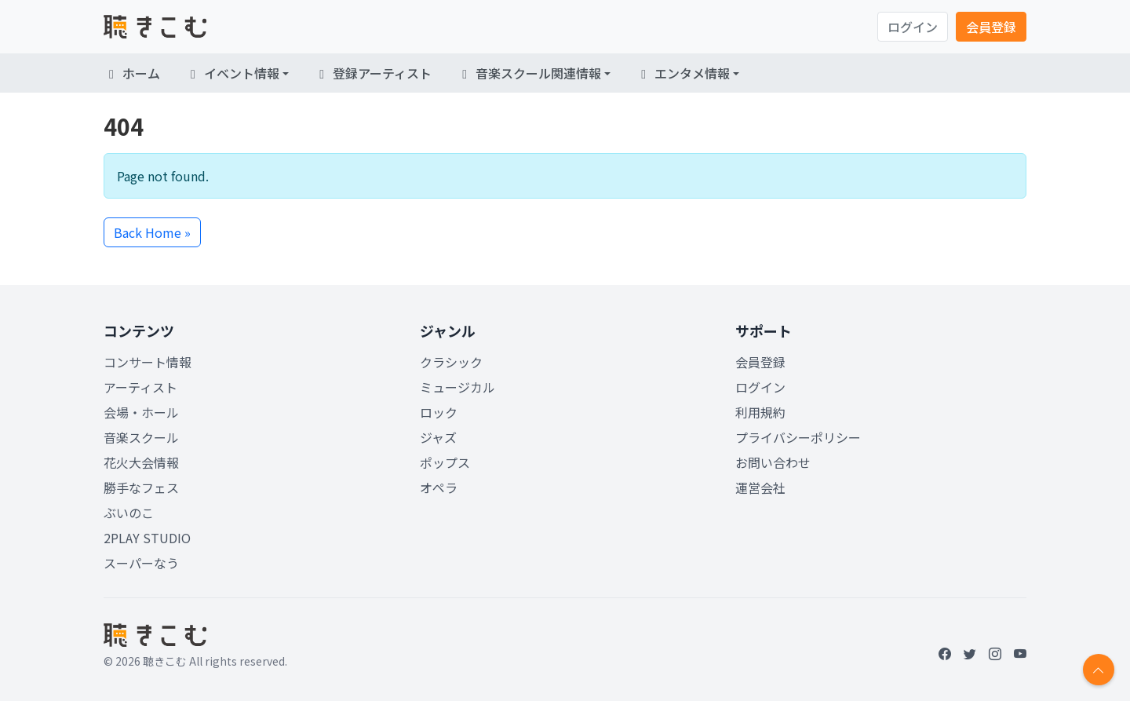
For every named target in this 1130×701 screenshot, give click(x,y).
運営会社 (760, 487)
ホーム (132, 73)
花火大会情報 (141, 462)
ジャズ (438, 437)
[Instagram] (995, 653)
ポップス (445, 462)
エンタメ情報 (683, 73)
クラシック (451, 361)
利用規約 (760, 412)
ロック (438, 412)
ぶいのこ (129, 512)
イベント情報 (232, 73)
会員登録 (991, 26)
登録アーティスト (373, 73)
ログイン (913, 26)
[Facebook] (945, 653)
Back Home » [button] (152, 232)
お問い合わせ (773, 462)
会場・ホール (141, 412)
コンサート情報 (147, 361)
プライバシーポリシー (798, 437)
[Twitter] (970, 653)
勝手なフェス (141, 487)
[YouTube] (1020, 653)
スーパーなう (141, 562)
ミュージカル (457, 387)
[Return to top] (1098, 669)
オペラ (438, 487)
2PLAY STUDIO (147, 537)
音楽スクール (141, 437)
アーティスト (140, 387)
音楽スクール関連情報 (529, 73)
